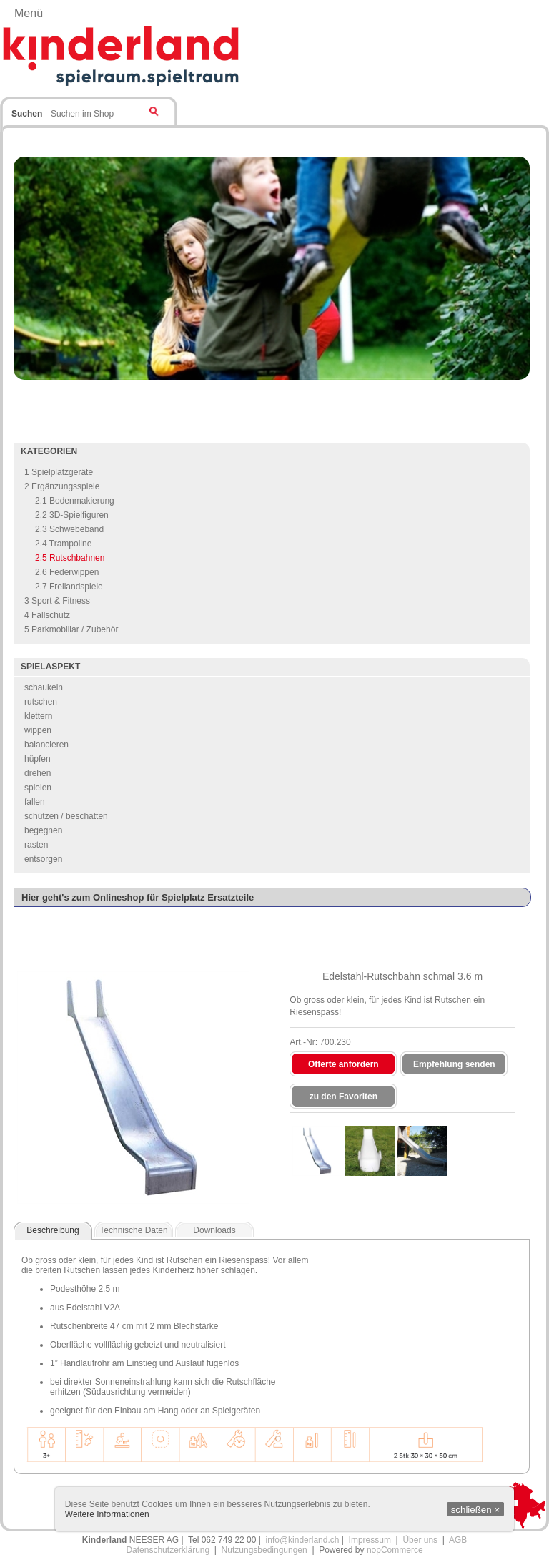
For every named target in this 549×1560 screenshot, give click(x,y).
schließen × (475, 1509)
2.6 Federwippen (67, 572)
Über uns (419, 1540)
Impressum (370, 1540)
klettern (38, 716)
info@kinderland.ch (303, 1540)
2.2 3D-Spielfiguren (72, 515)
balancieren (46, 745)
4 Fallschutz (47, 615)
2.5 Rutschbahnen (69, 558)
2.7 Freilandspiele (69, 587)
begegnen (43, 830)
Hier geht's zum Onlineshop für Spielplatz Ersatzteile (137, 897)
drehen (37, 773)
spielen (37, 788)
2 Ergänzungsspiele (61, 486)
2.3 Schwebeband (69, 529)
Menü (28, 13)
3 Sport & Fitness (57, 601)
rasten (36, 845)
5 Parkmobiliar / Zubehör (71, 629)
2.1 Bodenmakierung (74, 501)
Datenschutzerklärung (167, 1550)
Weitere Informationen (107, 1514)
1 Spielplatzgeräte (58, 472)
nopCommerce (395, 1550)
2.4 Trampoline (63, 544)
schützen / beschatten (66, 816)
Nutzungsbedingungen (264, 1550)
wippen (37, 730)
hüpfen (37, 759)
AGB (458, 1540)
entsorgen (43, 859)
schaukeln (43, 687)
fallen (34, 802)
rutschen (40, 702)
